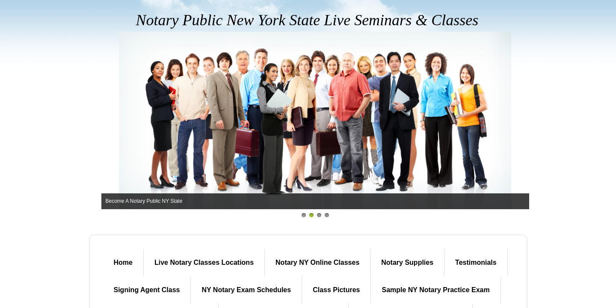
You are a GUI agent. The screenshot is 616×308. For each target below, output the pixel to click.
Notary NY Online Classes (317, 262)
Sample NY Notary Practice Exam (435, 289)
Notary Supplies (407, 262)
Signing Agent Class (147, 289)
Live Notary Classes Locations (204, 262)
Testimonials (476, 262)
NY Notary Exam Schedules (246, 289)
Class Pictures (336, 289)
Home (123, 262)
